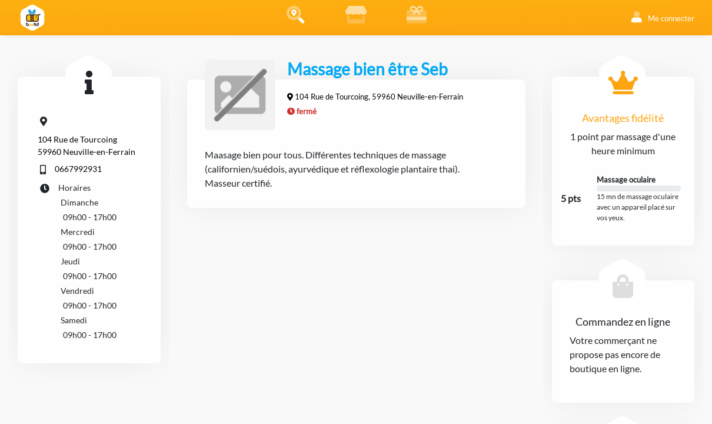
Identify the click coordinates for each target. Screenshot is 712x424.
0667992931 (78, 169)
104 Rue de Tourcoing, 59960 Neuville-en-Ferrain (379, 96)
